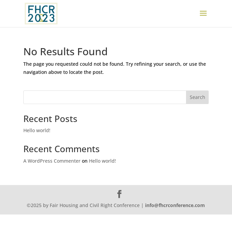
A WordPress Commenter (51, 161)
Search (197, 97)
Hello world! (36, 130)
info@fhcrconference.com (175, 205)
